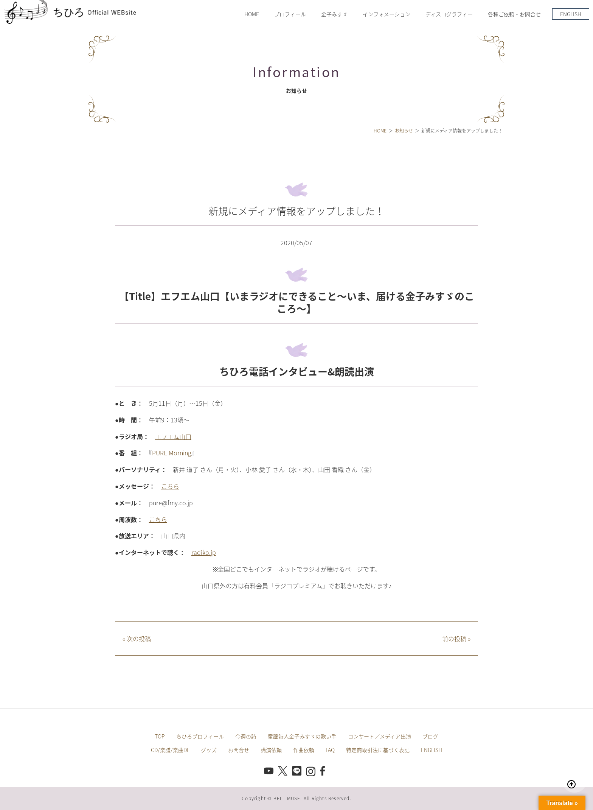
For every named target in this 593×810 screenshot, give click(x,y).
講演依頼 (271, 750)
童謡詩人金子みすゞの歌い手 (302, 736)
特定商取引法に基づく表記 (378, 750)
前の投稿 (456, 638)
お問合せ (238, 750)
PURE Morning (171, 452)
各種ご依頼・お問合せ (514, 14)
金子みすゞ (334, 14)
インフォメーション (386, 14)
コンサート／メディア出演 (379, 736)
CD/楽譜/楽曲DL (170, 750)
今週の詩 (245, 736)
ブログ (430, 736)
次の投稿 (137, 638)
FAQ (330, 750)
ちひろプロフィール (200, 736)
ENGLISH (570, 14)
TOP (160, 736)
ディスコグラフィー (449, 14)
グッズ (209, 750)
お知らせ (404, 130)
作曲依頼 (303, 750)
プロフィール (290, 14)
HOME (251, 14)
